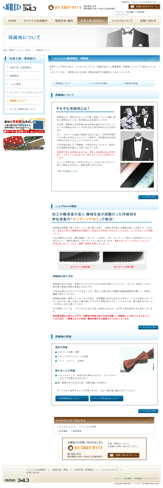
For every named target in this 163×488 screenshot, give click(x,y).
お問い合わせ (32, 472)
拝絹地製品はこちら (69, 398)
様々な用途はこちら (68, 171)
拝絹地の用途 (131, 83)
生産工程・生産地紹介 (21, 67)
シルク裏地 (15, 84)
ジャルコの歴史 (89, 427)
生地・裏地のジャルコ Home (17, 50)
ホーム (120, 12)
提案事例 (14, 76)
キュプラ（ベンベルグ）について (26, 92)
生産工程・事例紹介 (84, 470)
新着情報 (140, 12)
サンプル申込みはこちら (106, 398)
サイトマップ (123, 15)
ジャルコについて (67, 427)
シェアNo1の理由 (98, 83)
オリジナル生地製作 (36, 470)
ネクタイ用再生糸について (23, 109)
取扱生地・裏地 (60, 470)
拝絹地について (63, 83)
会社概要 (130, 12)
